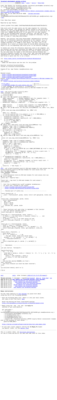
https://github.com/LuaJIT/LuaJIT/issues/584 (16, 92)
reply (14, 329)
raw (2, 20)
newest (44, 329)
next (2, 329)
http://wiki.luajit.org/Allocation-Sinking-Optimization (22, 70)
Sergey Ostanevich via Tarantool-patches (27, 336)
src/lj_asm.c (5, 100)
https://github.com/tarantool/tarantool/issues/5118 (19, 89)
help (25, 3)
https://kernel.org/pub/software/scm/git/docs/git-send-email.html (24, 387)
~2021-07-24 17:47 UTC (34, 329)
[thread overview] (34, 16)
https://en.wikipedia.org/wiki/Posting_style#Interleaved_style (23, 362)
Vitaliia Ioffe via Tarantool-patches (28, 339)
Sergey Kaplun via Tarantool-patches (26, 341)
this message (22, 351)
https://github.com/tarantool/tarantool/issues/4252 (19, 90)
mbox (23, 357)
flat (28, 333)
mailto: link (24, 392)
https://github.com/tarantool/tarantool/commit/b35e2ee (21, 97)
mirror (37, 3)
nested (32, 333)
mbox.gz (38, 333)
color (30, 3)
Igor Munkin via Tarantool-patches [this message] (28, 334)
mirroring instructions (27, 396)
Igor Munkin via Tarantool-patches (26, 337)
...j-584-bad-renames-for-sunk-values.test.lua (16, 101)
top (51, 333)
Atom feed (44, 3)
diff (2, 109)
